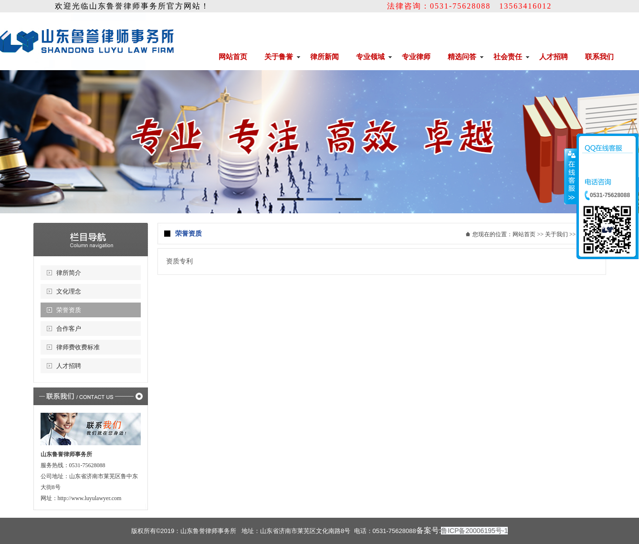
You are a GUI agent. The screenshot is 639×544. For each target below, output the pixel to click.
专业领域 (370, 57)
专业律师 (416, 57)
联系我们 (599, 57)
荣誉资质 (68, 310)
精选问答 (462, 57)
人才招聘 (553, 57)
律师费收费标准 (78, 347)
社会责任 (507, 57)
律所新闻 (324, 57)
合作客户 (68, 328)
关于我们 (556, 234)
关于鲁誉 (278, 57)
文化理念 (68, 291)
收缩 (570, 176)
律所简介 (68, 272)
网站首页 (233, 57)
